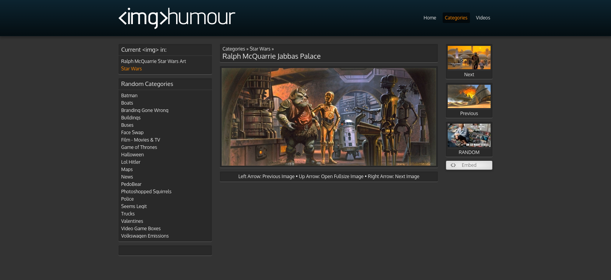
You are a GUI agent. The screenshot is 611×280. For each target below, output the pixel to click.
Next (469, 61)
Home (430, 18)
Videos (483, 18)
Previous (469, 100)
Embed (469, 165)
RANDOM (469, 139)
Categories (456, 18)
